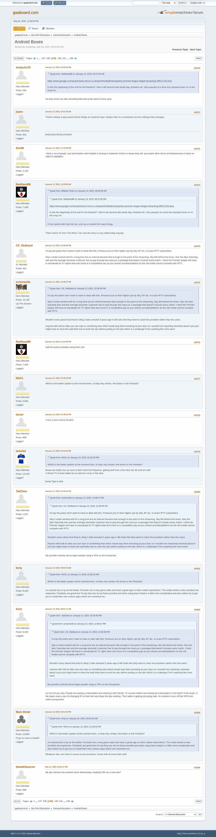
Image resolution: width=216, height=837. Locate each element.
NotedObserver (25, 766)
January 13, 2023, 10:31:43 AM (58, 112)
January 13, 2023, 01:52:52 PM (58, 451)
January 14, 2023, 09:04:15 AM (58, 568)
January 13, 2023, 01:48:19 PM (58, 414)
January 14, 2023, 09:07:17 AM (58, 609)
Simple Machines (33, 833)
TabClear (21, 491)
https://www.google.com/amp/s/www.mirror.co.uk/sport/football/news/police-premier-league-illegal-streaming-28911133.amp (110, 81)
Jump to (159, 814)
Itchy (19, 568)
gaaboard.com (26, 12)
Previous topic (180, 49)
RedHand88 (23, 184)
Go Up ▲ (201, 833)
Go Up (17, 801)
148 (71, 58)
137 (43, 58)
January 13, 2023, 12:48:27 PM (58, 282)
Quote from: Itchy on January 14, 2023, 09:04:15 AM (74, 718)
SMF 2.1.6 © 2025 (18, 833)
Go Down (18, 58)
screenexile (23, 282)
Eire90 (20, 148)
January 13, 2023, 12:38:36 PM (58, 245)
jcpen (19, 111)
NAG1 (19, 378)
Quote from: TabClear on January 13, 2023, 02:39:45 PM (76, 615)
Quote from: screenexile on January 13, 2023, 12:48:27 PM (77, 498)
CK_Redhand (24, 245)
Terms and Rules (189, 833)
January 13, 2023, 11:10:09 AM (58, 148)
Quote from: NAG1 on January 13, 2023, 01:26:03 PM (74, 457)
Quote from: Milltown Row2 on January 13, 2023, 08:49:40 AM (78, 191)
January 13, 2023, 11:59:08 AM (58, 184)
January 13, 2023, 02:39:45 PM (58, 491)
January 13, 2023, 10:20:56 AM (58, 67)
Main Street (23, 712)
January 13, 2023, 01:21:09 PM (58, 342)
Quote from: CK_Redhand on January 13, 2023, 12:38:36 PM (78, 288)
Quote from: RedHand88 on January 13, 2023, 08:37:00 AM (77, 74)
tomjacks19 (23, 67)
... (40, 58)
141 (64, 58)
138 (48, 58)
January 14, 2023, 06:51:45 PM (58, 712)
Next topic (195, 49)
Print (199, 58)
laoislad (21, 451)
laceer (20, 414)
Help (179, 833)
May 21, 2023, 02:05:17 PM (56, 767)
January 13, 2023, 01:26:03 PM (58, 378)
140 (59, 58)
